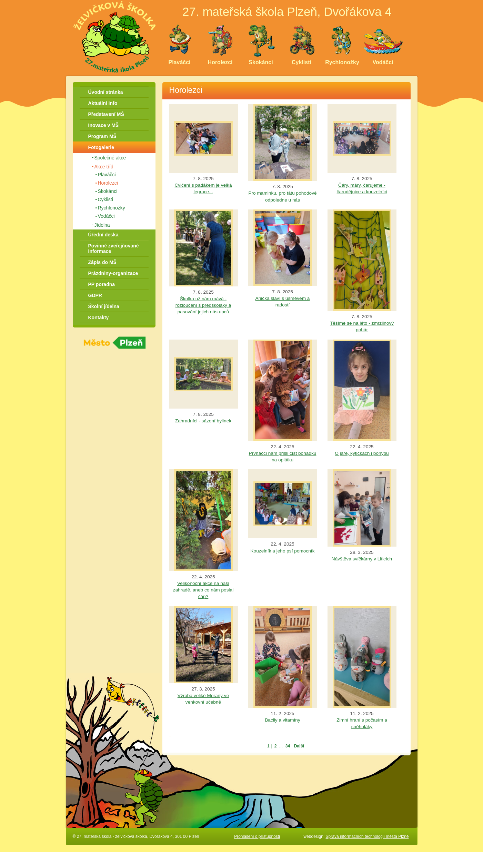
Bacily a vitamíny (282, 720)
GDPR (95, 295)
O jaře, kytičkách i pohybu (362, 453)
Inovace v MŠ (103, 125)
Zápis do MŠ (102, 262)
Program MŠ (102, 136)
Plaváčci (107, 174)
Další (299, 746)
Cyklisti (105, 199)
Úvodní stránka (105, 92)
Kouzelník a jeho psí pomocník (283, 551)
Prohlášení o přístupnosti (257, 836)
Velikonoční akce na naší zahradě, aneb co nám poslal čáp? (203, 590)
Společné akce (110, 157)
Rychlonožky (111, 207)
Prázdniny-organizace (113, 273)
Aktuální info (103, 103)
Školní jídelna (103, 306)
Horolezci (108, 183)
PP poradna (101, 284)
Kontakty (98, 317)
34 (287, 746)
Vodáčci (106, 216)
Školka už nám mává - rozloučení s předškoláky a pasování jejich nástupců (203, 305)
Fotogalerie (101, 147)
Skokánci (108, 191)
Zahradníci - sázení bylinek (203, 420)
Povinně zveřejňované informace (113, 248)
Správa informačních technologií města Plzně (367, 836)
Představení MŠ (106, 114)
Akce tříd (103, 166)
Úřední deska (103, 234)
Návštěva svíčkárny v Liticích (362, 558)
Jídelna (102, 225)
